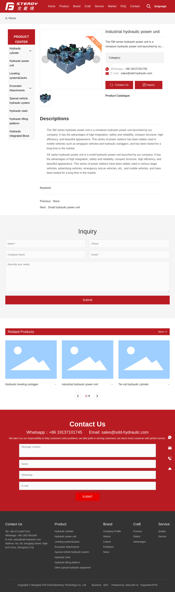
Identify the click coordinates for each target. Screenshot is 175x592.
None (56, 201)
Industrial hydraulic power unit (80, 384)
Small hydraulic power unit (64, 207)
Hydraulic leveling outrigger (21, 384)
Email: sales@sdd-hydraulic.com (119, 432)
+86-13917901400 (27, 535)
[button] (78, 396)
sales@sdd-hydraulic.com (136, 73)
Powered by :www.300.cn (125, 585)
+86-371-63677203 (20, 531)
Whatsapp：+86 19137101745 (54, 432)
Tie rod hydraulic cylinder (133, 384)
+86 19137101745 (136, 68)
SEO (105, 585)
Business (96, 585)
